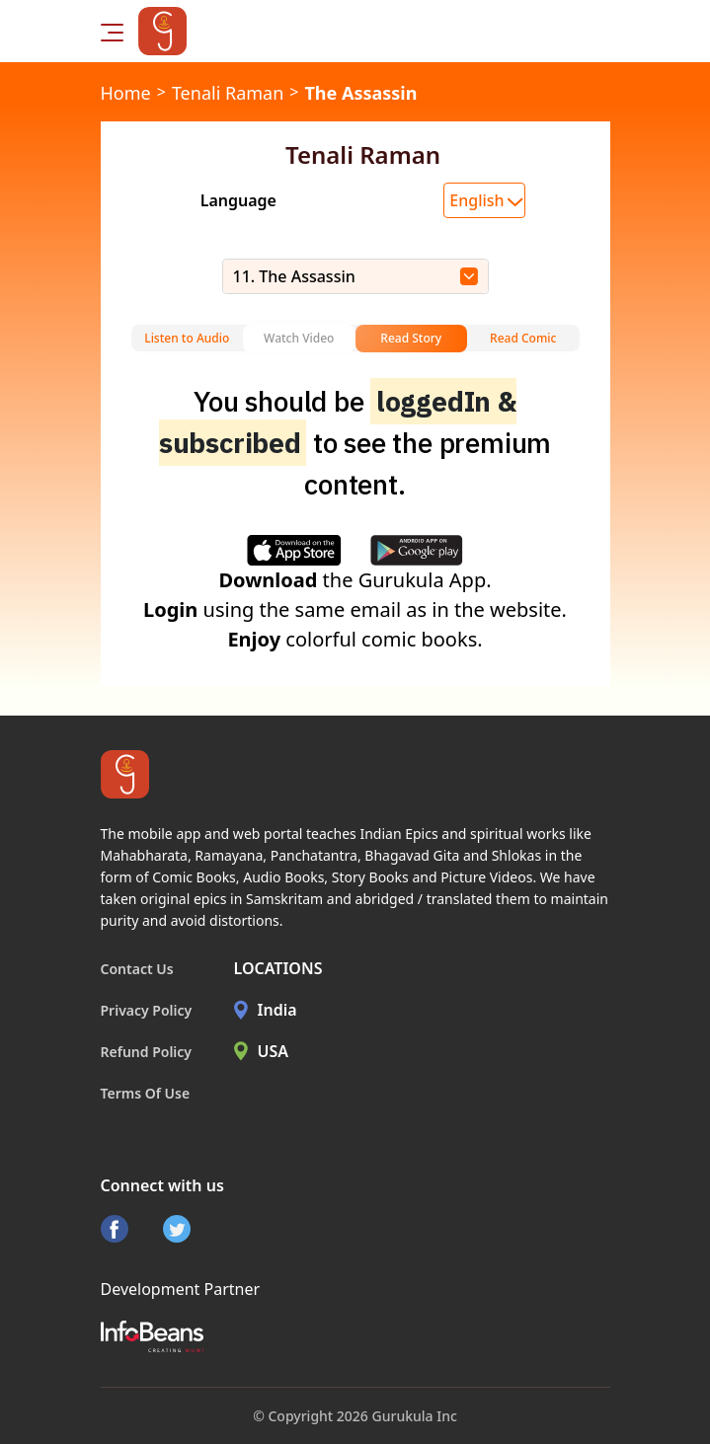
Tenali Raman (227, 93)
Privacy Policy (147, 1010)
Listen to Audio (186, 338)
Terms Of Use (146, 1093)
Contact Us (137, 968)
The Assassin (360, 93)
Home (126, 93)
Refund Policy (147, 1051)
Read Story (410, 338)
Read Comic (523, 338)
